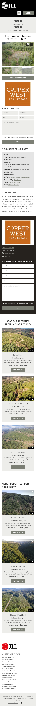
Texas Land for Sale (7, 682)
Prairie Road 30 (18, 566)
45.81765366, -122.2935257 (21, 177)
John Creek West (18, 452)
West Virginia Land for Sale (9, 688)
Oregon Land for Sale (7, 677)
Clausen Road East (18, 615)
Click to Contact (13, 185)
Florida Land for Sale (7, 662)
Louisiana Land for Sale (8, 666)
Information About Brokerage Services (13, 698)
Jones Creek (18, 355)
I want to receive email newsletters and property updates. (19, 137)
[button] (19, 13)
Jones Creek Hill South (18, 403)
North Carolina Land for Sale (9, 673)
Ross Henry (17, 180)
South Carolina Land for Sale (9, 680)
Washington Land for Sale (9, 686)
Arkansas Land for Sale (8, 659)
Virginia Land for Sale (8, 684)
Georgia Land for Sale (8, 664)
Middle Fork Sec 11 (18, 518)
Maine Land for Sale (7, 668)
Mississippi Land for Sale (8, 671)
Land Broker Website (13, 703)
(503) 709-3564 (14, 182)
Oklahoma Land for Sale (8, 675)
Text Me (6, 256)
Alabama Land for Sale (8, 657)
